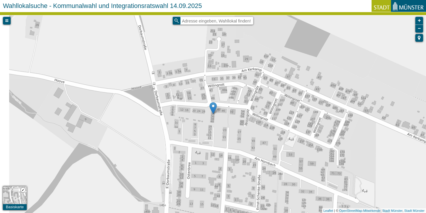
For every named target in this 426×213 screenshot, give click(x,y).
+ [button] (419, 20)
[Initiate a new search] (176, 21)
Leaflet (328, 210)
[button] (419, 38)
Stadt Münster (393, 210)
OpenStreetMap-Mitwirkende (359, 210)
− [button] (419, 28)
